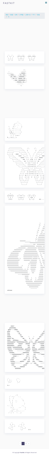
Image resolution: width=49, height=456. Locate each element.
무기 (33, 15)
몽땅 (7, 15)
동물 (11, 15)
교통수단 (28, 15)
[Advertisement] (24, 35)
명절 (38, 15)
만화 (16, 15)
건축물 (21, 15)
